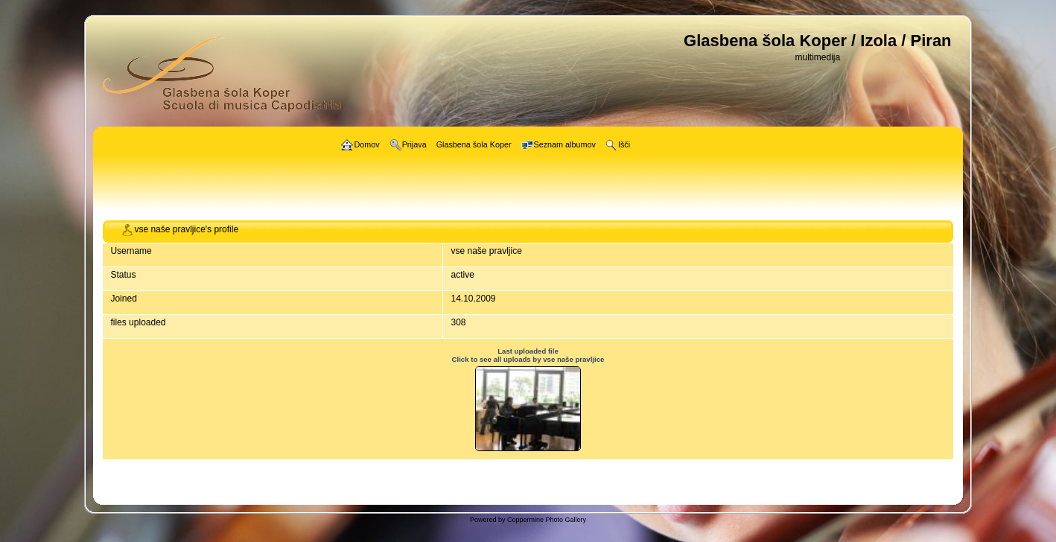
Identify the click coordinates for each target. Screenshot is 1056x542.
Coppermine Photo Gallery (546, 519)
